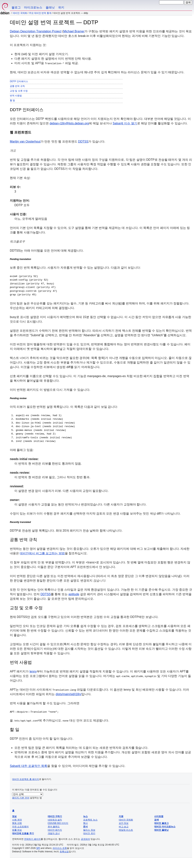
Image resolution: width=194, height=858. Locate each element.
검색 (156, 819)
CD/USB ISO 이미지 (58, 823)
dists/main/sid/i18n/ (68, 694)
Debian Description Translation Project (35, 31)
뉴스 (85, 816)
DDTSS (83, 141)
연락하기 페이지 (32, 839)
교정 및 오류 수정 (19, 91)
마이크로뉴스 (33, 7)
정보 (14, 816)
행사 (85, 823)
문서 (85, 826)
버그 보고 (123, 826)
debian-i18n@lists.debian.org (69, 123)
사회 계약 (17, 819)
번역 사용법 (16, 95)
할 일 (12, 100)
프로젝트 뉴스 (90, 819)
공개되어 (85, 839)
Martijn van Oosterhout (25, 141)
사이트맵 (158, 816)
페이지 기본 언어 (20, 797)
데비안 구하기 (55, 816)
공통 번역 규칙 (17, 86)
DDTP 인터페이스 (19, 81)
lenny (33, 671)
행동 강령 (17, 823)
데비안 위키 (89, 833)
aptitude (73, 594)
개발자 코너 (54, 833)
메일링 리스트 (126, 830)
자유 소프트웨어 (20, 826)
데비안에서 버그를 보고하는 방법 (42, 553)
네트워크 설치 (55, 819)
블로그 (16, 7)
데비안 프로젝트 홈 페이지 (25, 779)
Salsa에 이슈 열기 (125, 123)
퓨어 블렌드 (54, 826)
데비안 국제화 (20, 13)
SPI (38, 848)
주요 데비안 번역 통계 (40, 13)
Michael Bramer (73, 31)
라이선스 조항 (60, 848)
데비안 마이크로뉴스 (164, 826)
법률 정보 (17, 830)
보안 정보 (123, 823)
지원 (121, 816)
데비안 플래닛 (161, 830)
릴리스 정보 (89, 830)
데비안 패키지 (55, 830)
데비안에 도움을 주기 (23, 833)
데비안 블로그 (161, 823)
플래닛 (50, 7)
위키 (61, 7)
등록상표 (64, 851)
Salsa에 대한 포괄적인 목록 (28, 766)
